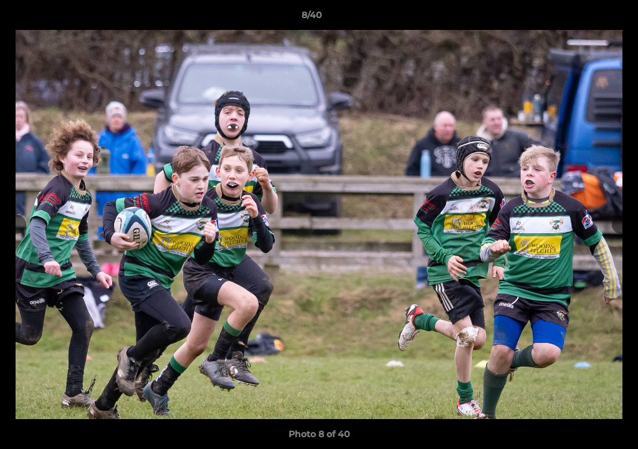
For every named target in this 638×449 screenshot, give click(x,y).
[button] (585, 18)
